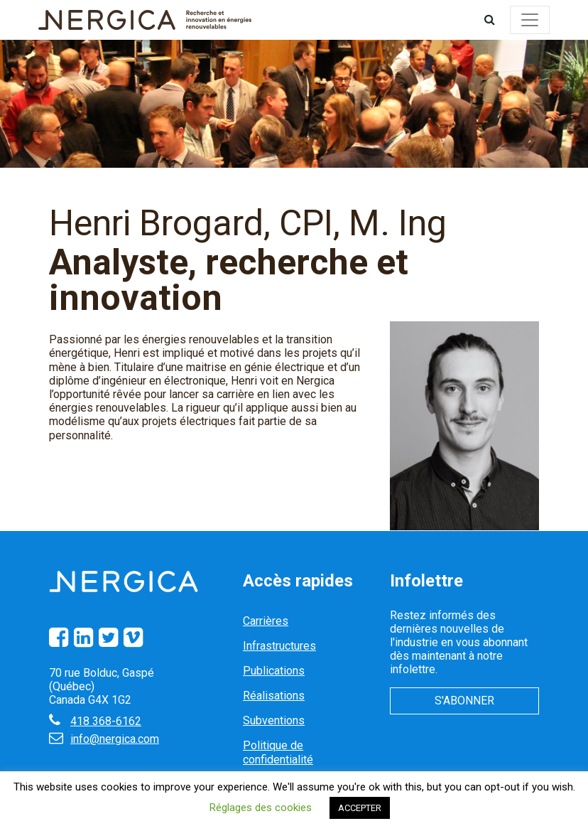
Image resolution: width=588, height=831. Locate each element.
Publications (274, 670)
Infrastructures (279, 646)
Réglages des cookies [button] (260, 807)
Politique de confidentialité (278, 752)
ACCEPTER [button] (359, 808)
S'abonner (464, 700)
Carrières (265, 621)
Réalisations (274, 695)
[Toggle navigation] (530, 20)
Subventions (274, 720)
